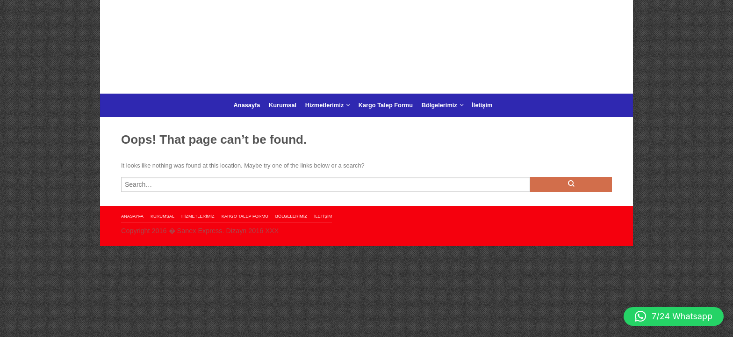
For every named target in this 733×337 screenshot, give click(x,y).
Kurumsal (282, 105)
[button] (674, 316)
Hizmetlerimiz (324, 105)
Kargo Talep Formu (386, 105)
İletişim (482, 105)
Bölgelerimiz (439, 105)
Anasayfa (247, 105)
